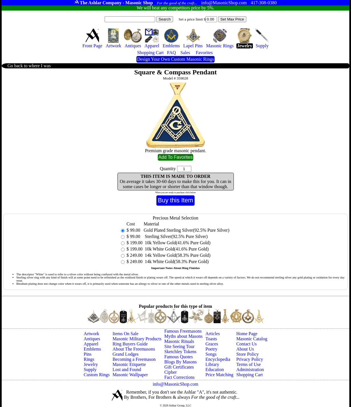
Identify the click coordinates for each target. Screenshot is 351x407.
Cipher (170, 372)
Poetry (211, 349)
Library (212, 364)
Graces (211, 343)
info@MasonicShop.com (175, 384)
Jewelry (91, 364)
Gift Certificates (179, 367)
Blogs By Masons (180, 361)
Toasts (211, 338)
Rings (89, 359)
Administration (250, 369)
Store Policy (247, 354)
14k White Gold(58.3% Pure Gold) (176, 261)
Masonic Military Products (137, 338)
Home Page (246, 333)
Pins (88, 354)
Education (214, 369)
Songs (210, 354)
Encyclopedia (217, 359)
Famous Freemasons (183, 331)
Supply (90, 369)
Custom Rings (97, 374)
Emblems (92, 349)
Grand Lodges (126, 354)
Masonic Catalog (251, 338)
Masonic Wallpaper (130, 374)
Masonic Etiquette (129, 364)
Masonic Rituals (179, 341)
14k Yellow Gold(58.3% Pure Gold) (177, 255)
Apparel (91, 343)
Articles (212, 333)
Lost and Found (127, 369)
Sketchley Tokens (180, 351)
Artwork (91, 333)
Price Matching (219, 374)
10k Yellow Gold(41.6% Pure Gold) (177, 242)
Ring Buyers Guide (130, 343)
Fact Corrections (179, 377)
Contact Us (246, 343)
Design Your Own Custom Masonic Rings (175, 59)
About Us (245, 349)
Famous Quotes (178, 356)
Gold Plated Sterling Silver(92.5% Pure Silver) (186, 230)
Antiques (92, 338)
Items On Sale (126, 333)
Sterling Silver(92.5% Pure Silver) (176, 236)
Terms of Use (248, 364)
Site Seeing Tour (179, 346)
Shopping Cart (249, 374)
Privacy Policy (249, 359)
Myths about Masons (183, 336)
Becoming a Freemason (134, 359)
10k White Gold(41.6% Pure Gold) (176, 249)
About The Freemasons (134, 349)
